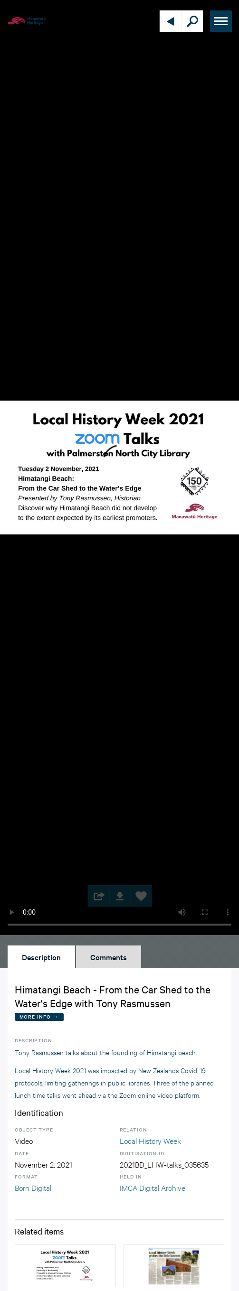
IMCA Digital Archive (152, 1187)
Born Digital (33, 1187)
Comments (108, 957)
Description (41, 957)
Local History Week (150, 1140)
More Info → (39, 1016)
